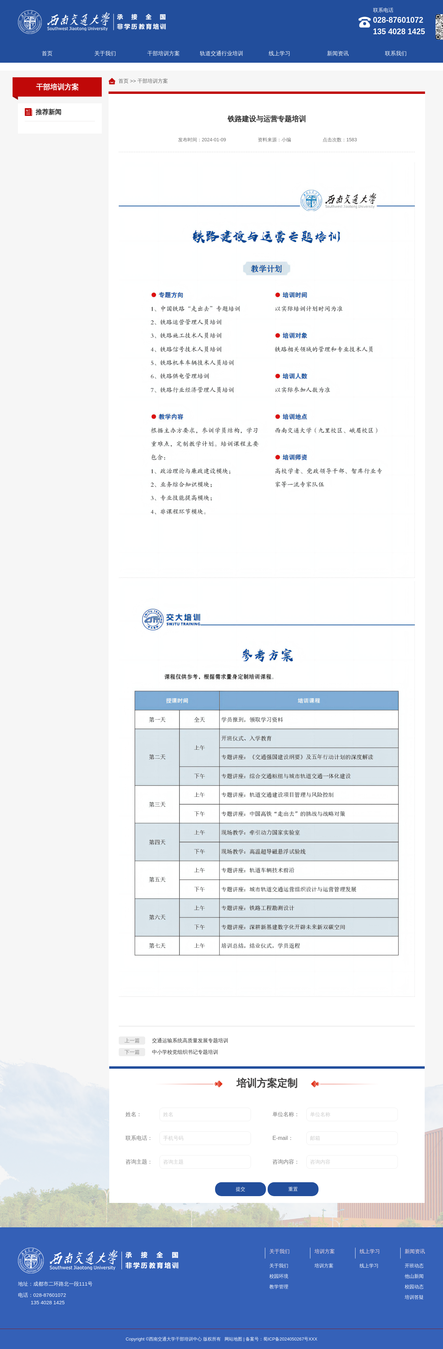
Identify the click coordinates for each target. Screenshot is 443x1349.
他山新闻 (414, 1276)
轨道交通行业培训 (221, 53)
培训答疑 (414, 1297)
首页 (47, 53)
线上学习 (279, 53)
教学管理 (278, 1286)
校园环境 (278, 1276)
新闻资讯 (338, 53)
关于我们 (105, 53)
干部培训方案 (163, 53)
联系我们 (396, 53)
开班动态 (414, 1265)
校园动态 (414, 1286)
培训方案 (323, 1265)
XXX (312, 1339)
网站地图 (233, 1339)
